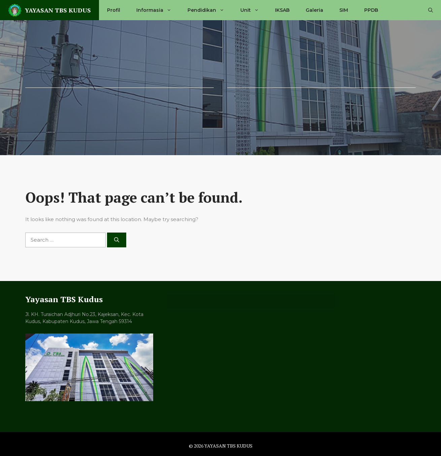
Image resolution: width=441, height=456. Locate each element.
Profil (113, 10)
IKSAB (282, 10)
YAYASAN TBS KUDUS (58, 10)
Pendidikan (210, 10)
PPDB (371, 10)
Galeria (314, 10)
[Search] (116, 240)
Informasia (157, 10)
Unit (253, 10)
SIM (343, 10)
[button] (430, 10)
